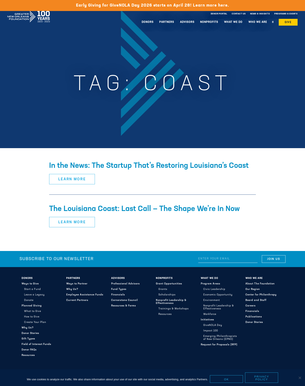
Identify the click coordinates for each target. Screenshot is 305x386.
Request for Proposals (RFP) (219, 344)
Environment (211, 300)
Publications (253, 317)
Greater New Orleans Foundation (28, 13)
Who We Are (257, 22)
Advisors (187, 22)
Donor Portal (219, 14)
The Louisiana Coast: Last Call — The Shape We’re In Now (144, 209)
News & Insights (260, 14)
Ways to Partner (76, 284)
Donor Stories (30, 333)
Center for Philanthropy (261, 295)
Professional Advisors (125, 284)
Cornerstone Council (124, 300)
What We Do (233, 22)
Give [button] (288, 22)
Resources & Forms (123, 306)
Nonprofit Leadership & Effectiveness (171, 302)
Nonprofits (209, 22)
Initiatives (207, 319)
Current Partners (77, 300)
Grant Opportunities (169, 284)
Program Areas (210, 284)
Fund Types (118, 289)
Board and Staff (255, 300)
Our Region (252, 289)
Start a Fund (32, 289)
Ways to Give (30, 284)
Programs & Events (286, 14)
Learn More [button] (72, 179)
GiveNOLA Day (212, 325)
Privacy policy (261, 378)
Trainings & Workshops (173, 308)
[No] (300, 378)
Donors (148, 22)
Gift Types (28, 339)
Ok (226, 379)
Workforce (209, 314)
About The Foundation (260, 284)
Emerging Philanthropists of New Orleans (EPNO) (220, 338)
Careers (250, 306)
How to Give (31, 317)
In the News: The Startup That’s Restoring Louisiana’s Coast (149, 166)
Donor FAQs (29, 350)
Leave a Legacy (34, 295)
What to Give (32, 311)
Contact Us (239, 14)
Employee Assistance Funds (84, 295)
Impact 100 (210, 330)
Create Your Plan (35, 322)
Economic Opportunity (218, 295)
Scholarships (167, 295)
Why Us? (28, 328)
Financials (118, 295)
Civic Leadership (214, 289)
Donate (28, 300)
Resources (28, 355)
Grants (162, 289)
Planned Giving (32, 306)
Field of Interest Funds (36, 344)
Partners (166, 22)
